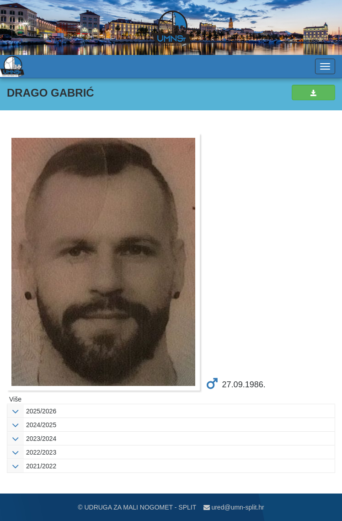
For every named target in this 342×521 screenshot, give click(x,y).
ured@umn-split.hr (233, 507)
